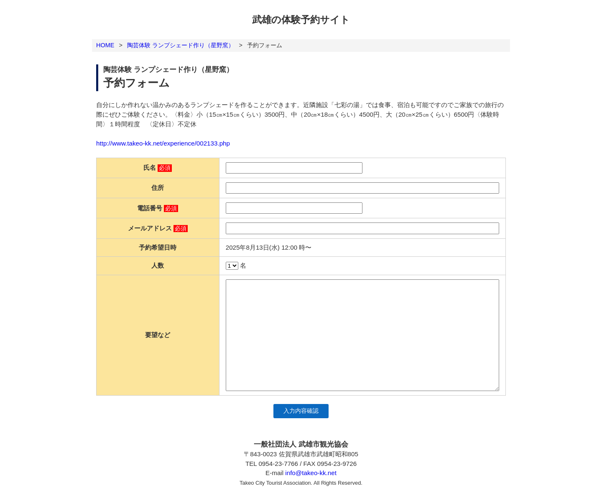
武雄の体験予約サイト (301, 19)
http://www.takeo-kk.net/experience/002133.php (163, 143)
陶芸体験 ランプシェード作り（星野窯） (180, 45)
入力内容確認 (301, 411)
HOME (105, 45)
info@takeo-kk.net (311, 472)
